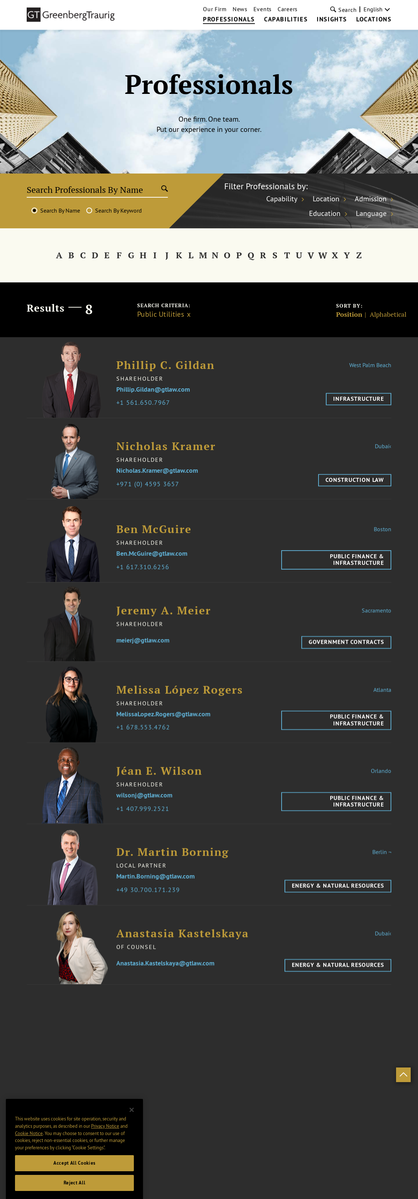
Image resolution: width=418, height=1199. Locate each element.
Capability (281, 198)
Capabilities (286, 7)
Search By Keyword (118, 210)
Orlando (381, 779)
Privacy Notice (105, 1149)
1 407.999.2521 (144, 817)
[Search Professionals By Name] (94, 189)
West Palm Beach (370, 368)
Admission (371, 198)
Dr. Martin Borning (172, 860)
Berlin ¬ (381, 860)
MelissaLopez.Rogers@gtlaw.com (163, 723)
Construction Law (354, 483)
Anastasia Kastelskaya (182, 942)
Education (324, 213)
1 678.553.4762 (145, 736)
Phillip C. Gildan (165, 368)
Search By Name (60, 210)
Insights (332, 7)
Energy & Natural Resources (338, 894)
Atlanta (382, 698)
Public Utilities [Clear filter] (160, 314)
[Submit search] (164, 189)
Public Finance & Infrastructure (357, 568)
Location (326, 198)
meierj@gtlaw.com (142, 648)
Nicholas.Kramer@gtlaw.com (157, 474)
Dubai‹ (383, 449)
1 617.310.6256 (144, 575)
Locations (373, 7)
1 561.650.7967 (145, 406)
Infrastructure (358, 402)
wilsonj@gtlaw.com (144, 804)
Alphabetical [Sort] (388, 315)
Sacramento (376, 618)
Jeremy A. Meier (163, 619)
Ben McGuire (154, 538)
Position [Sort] (349, 315)
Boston (382, 537)
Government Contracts (346, 650)
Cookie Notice (29, 1156)
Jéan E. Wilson (159, 779)
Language (371, 213)
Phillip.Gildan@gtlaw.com (153, 392)
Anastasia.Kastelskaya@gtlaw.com (165, 971)
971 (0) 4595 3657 (149, 487)
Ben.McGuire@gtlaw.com (151, 562)
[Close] (131, 1133)
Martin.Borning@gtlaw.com (155, 885)
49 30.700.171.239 (150, 898)
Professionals (229, 7)
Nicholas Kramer (166, 450)
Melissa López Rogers (179, 698)
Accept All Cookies (74, 1186)
